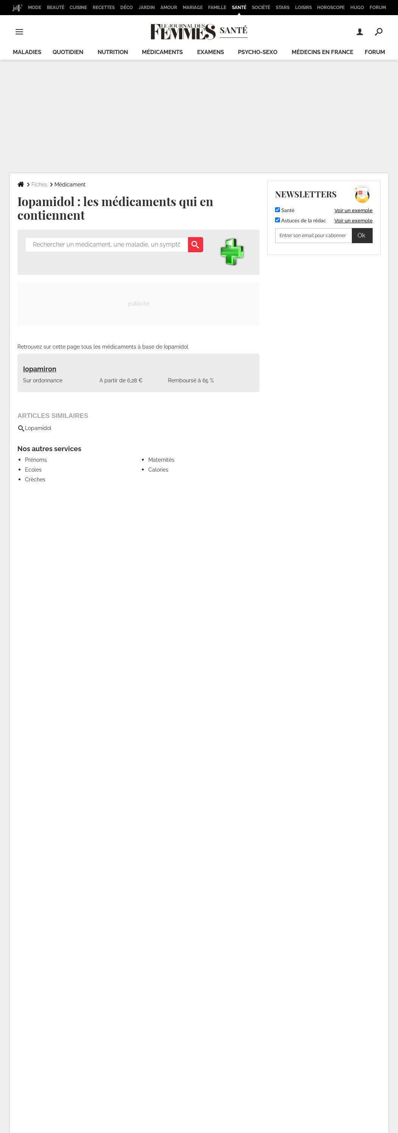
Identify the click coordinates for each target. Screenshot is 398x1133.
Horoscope (331, 7)
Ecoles (33, 470)
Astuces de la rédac (300, 220)
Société (261, 7)
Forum (378, 7)
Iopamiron (39, 369)
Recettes (104, 7)
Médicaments (162, 52)
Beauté (55, 7)
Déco (126, 7)
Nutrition (113, 52)
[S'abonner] (324, 235)
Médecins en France (322, 52)
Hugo (357, 7)
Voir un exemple (353, 210)
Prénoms (36, 460)
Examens (210, 52)
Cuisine (78, 7)
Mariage (193, 7)
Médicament (70, 185)
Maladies (27, 52)
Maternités (161, 460)
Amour (168, 7)
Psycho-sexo (257, 52)
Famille (217, 7)
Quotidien (68, 52)
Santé (239, 7)
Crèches (35, 479)
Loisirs (303, 7)
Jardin (146, 7)
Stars (282, 7)
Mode (34, 7)
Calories (158, 470)
